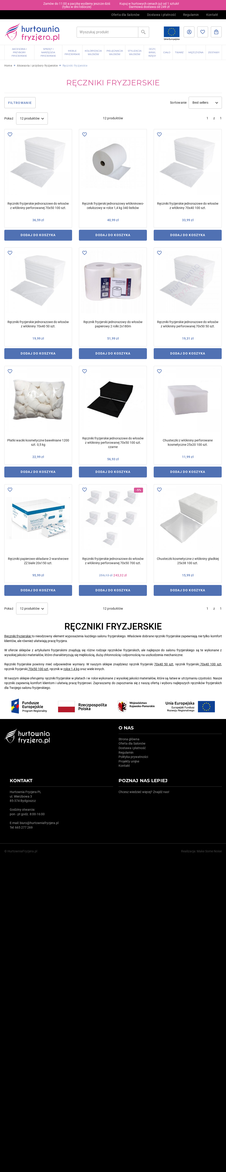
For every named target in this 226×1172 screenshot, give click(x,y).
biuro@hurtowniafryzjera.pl (39, 823)
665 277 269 (24, 827)
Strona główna (129, 739)
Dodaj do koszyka (38, 235)
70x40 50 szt (163, 664)
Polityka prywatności (133, 757)
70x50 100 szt (38, 669)
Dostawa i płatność (161, 15)
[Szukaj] (107, 32)
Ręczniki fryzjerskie (17, 636)
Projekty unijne (129, 761)
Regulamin (191, 15)
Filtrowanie (20, 103)
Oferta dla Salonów (125, 15)
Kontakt (212, 15)
